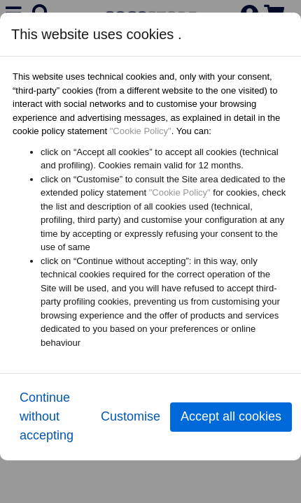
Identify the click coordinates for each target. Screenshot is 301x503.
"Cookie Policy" (141, 131)
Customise (130, 416)
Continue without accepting (47, 416)
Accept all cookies (231, 416)
